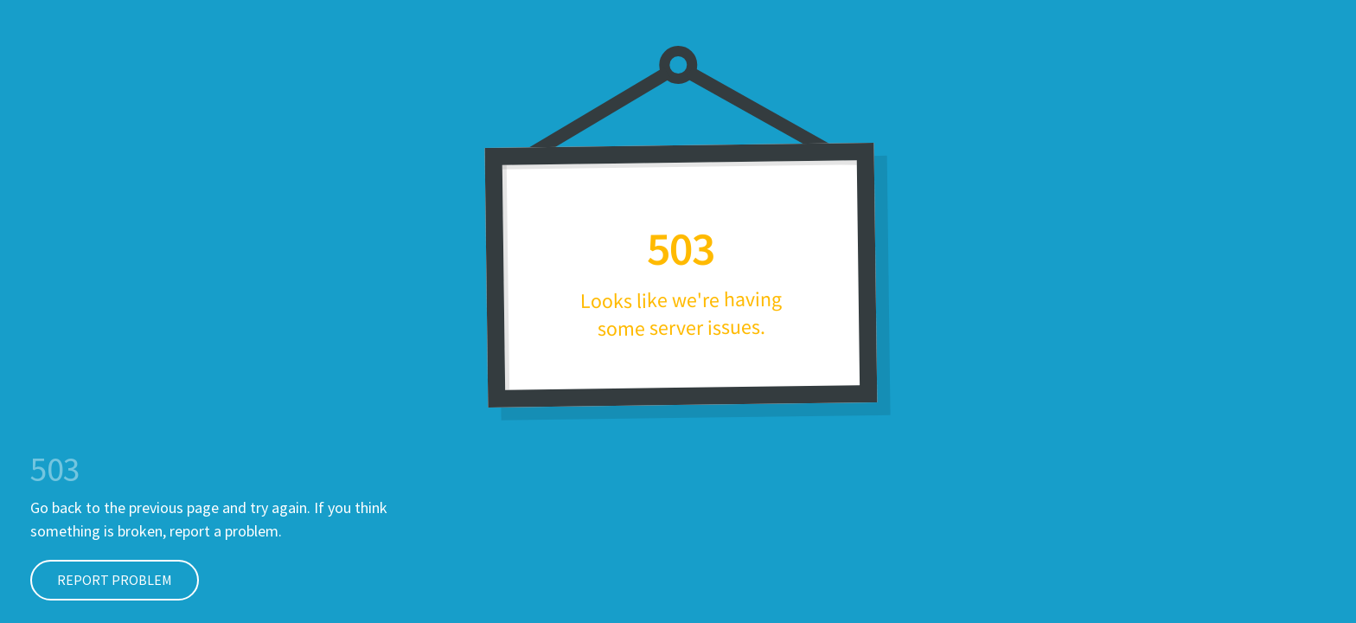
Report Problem (101, 579)
